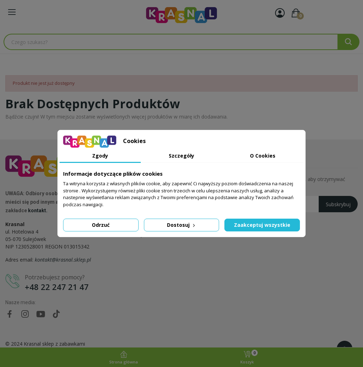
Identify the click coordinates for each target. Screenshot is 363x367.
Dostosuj (181, 224)
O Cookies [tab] (262, 155)
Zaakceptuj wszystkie (262, 224)
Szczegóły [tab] (181, 155)
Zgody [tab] (100, 155)
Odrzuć (101, 224)
